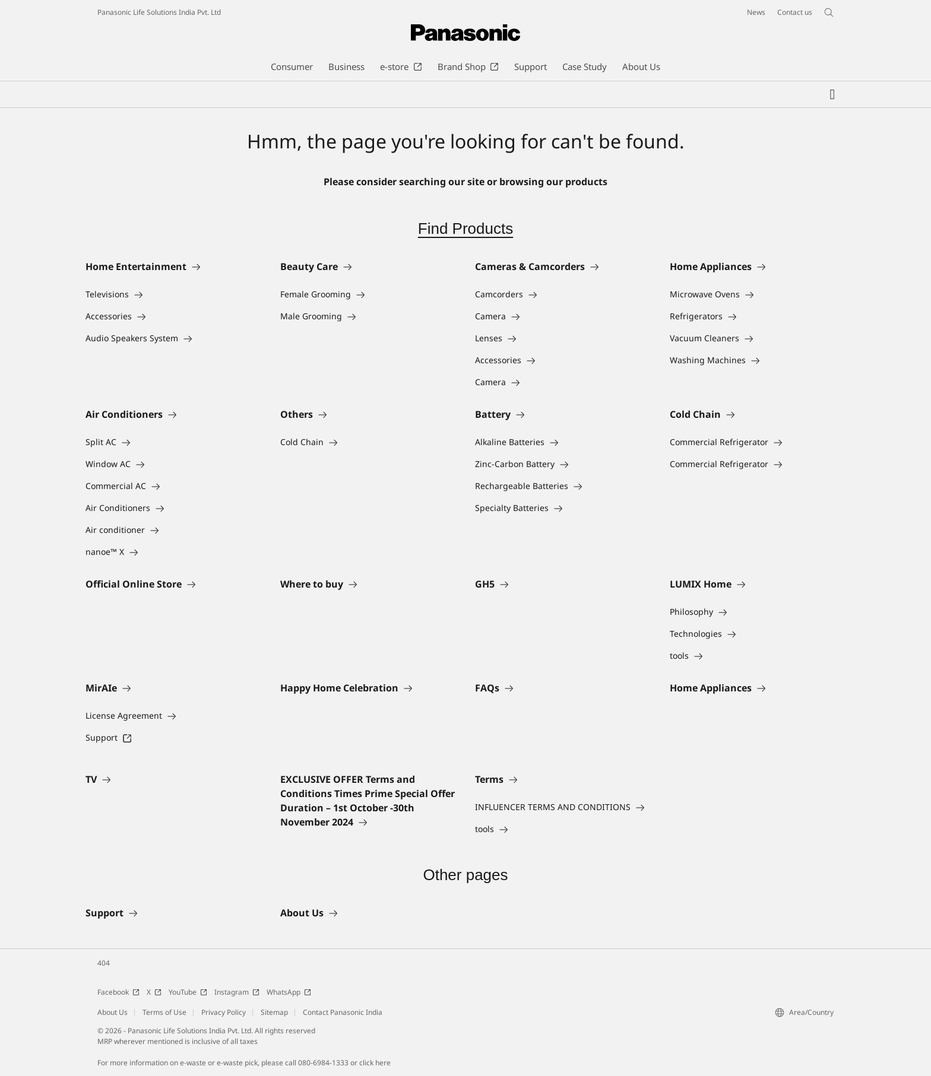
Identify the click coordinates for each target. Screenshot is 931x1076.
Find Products (465, 228)
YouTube (188, 992)
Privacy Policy (223, 1012)
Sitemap (274, 1012)
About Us (112, 1012)
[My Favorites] (832, 94)
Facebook (118, 992)
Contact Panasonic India (342, 1012)
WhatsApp (289, 992)
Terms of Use (164, 1012)
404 (103, 963)
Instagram (236, 992)
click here (375, 1063)
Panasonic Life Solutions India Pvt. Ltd (159, 12)
